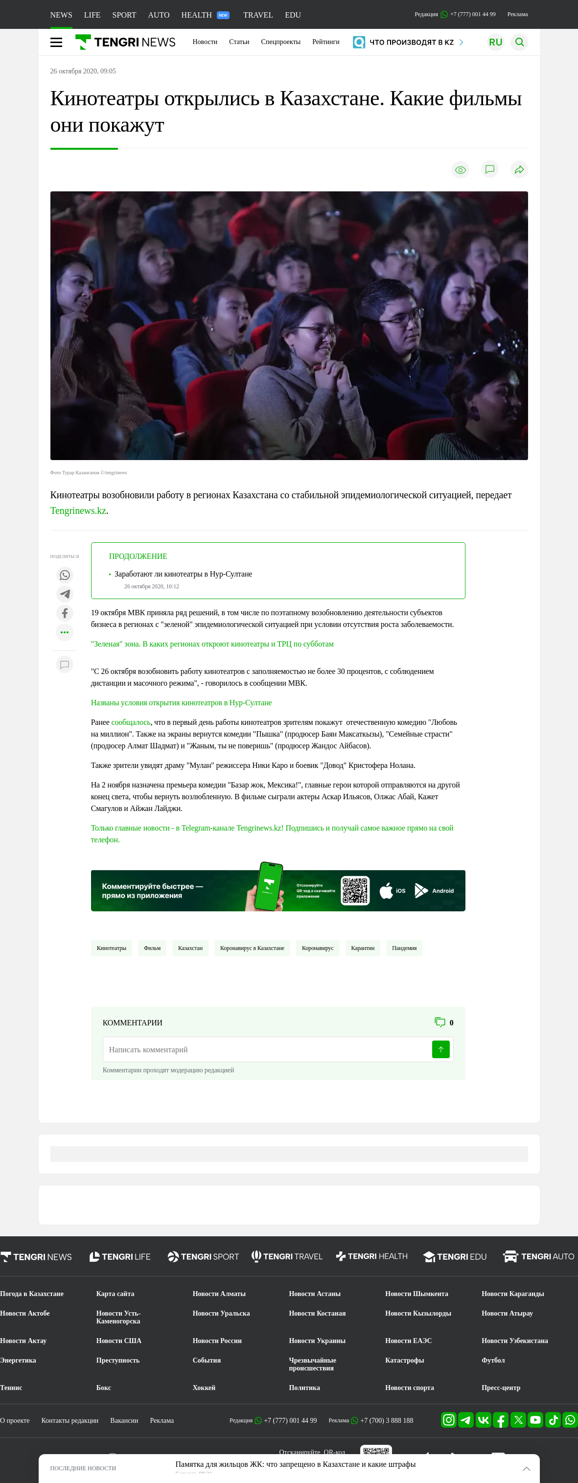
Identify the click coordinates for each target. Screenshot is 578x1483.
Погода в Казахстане (32, 1294)
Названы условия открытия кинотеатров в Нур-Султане (181, 702)
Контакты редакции (69, 1420)
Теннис (11, 1387)
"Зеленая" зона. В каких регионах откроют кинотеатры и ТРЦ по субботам (212, 644)
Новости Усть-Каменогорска (118, 1317)
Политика (304, 1387)
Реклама (518, 14)
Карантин (363, 948)
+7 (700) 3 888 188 (386, 1420)
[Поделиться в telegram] (64, 594)
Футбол (493, 1360)
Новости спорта (409, 1387)
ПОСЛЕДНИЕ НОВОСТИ (83, 1468)
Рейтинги (326, 42)
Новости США (118, 1340)
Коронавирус (318, 948)
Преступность (118, 1360)
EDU (293, 15)
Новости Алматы (219, 1294)
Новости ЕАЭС (408, 1340)
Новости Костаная (317, 1313)
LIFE (92, 15)
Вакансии (124, 1420)
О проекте (14, 1420)
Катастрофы (404, 1360)
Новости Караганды (513, 1294)
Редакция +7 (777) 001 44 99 (455, 14)
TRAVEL (258, 15)
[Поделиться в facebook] (64, 614)
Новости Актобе (25, 1313)
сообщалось (130, 722)
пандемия (404, 948)
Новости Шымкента (416, 1294)
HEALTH (206, 15)
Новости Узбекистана (515, 1340)
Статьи (239, 42)
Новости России (217, 1340)
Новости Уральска (221, 1313)
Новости (205, 42)
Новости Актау (23, 1340)
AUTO (158, 15)
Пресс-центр (501, 1387)
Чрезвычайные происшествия (312, 1364)
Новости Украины (317, 1340)
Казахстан (190, 948)
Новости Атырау (507, 1313)
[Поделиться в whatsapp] (64, 575)
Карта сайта (115, 1294)
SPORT (125, 15)
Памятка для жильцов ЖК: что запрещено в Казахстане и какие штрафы (296, 1464)
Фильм (152, 948)
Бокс (103, 1387)
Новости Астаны (315, 1294)
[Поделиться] (519, 170)
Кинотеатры (111, 948)
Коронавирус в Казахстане (252, 948)
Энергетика (18, 1360)
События (207, 1360)
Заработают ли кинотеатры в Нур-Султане (183, 574)
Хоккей (204, 1387)
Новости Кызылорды (418, 1313)
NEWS (61, 15)
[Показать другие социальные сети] (64, 633)
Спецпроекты (281, 42)
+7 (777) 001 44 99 (290, 1420)
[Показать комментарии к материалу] (64, 665)
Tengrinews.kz (78, 510)
